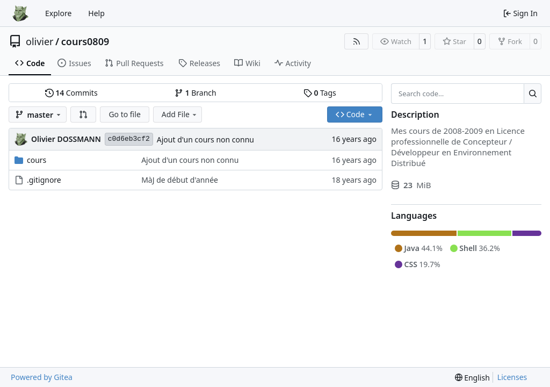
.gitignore (44, 180)
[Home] (20, 13)
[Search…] (532, 93)
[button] (83, 114)
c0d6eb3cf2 (129, 139)
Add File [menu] (180, 114)
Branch (195, 93)
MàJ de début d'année (179, 180)
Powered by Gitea (42, 377)
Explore (58, 13)
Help (96, 13)
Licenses (512, 377)
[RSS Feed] (356, 41)
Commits (71, 93)
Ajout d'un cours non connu (205, 139)
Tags (319, 93)
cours (36, 160)
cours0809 (85, 41)
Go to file (124, 114)
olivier (40, 41)
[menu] (472, 377)
